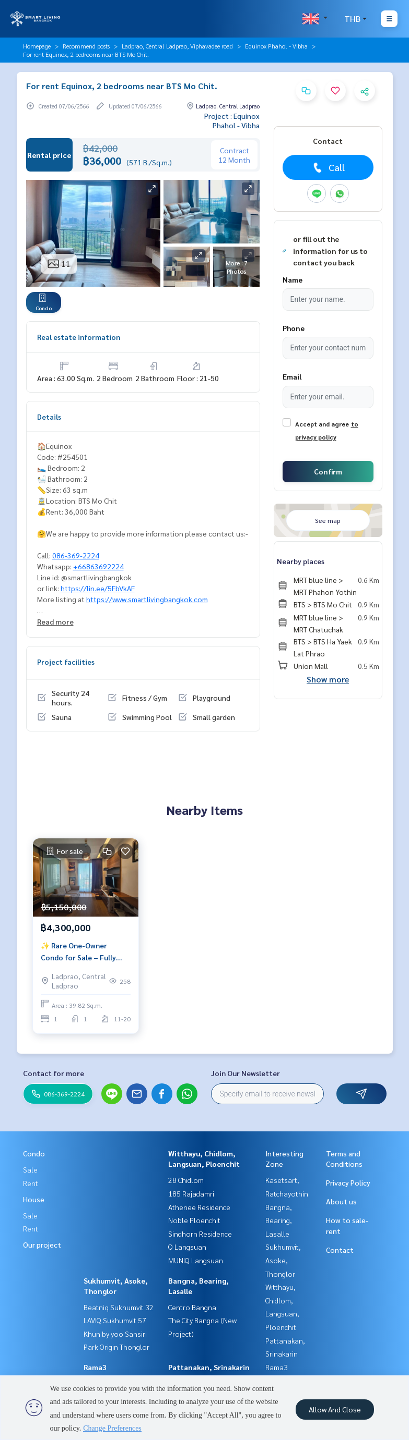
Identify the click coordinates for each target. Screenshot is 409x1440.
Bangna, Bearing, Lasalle (278, 1220)
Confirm (328, 471)
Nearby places (300, 561)
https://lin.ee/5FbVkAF (98, 588)
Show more (328, 679)
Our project (42, 1244)
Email (292, 376)
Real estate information (78, 336)
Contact (340, 1249)
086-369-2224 (75, 555)
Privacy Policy (348, 1182)
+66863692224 (98, 566)
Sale (30, 1169)
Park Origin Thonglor (116, 1346)
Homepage (37, 46)
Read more (55, 621)
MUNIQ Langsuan (195, 1260)
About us (341, 1201)
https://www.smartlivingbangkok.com (147, 599)
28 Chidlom (186, 1180)
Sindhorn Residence (200, 1233)
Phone (294, 328)
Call (328, 167)
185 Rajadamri (191, 1193)
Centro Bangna (192, 1307)
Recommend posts (86, 46)
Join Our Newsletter (245, 1073)
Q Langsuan (187, 1246)
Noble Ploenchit (194, 1220)
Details (49, 416)
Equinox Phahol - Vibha (276, 46)
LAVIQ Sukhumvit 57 (115, 1320)
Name (292, 279)
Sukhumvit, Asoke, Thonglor (283, 1260)
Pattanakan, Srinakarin (209, 1367)
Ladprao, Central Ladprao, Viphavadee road (177, 46)
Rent (30, 1183)
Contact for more (53, 1073)
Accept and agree (322, 424)
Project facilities (66, 661)
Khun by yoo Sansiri (115, 1333)
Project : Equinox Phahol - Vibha (232, 120)
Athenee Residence (199, 1207)
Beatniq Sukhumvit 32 (119, 1307)
